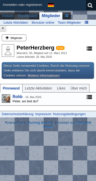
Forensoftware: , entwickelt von (48, 125)
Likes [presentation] (61, 88)
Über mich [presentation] (78, 88)
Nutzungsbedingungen (69, 114)
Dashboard (27, 16)
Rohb (18, 97)
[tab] (11, 88)
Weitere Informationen (44, 75)
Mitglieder (51, 16)
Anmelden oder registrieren (22, 5)
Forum (8, 16)
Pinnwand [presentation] (11, 88)
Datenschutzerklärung (17, 114)
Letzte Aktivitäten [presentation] (38, 88)
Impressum (43, 114)
